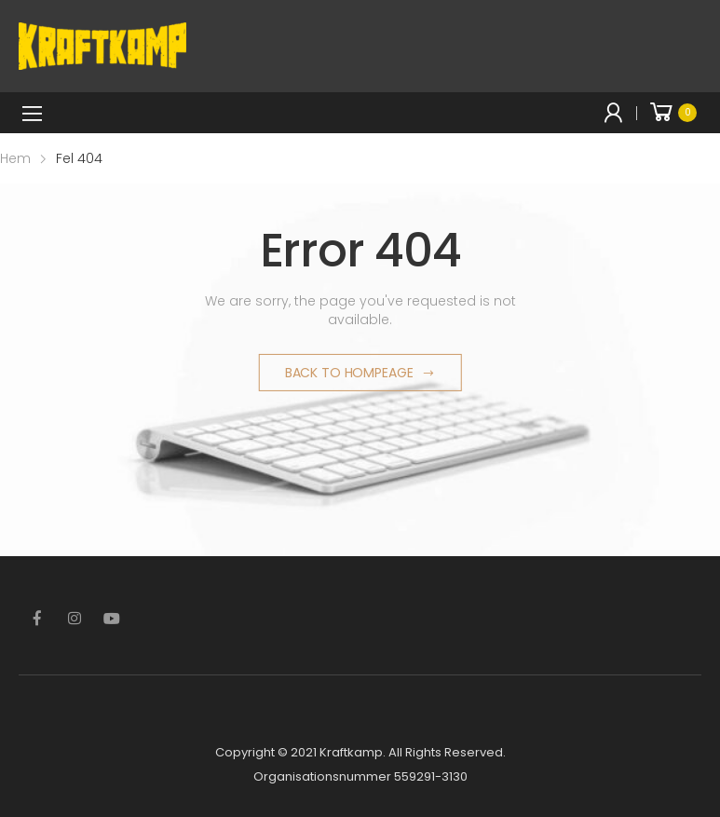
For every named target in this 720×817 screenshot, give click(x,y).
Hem (15, 158)
